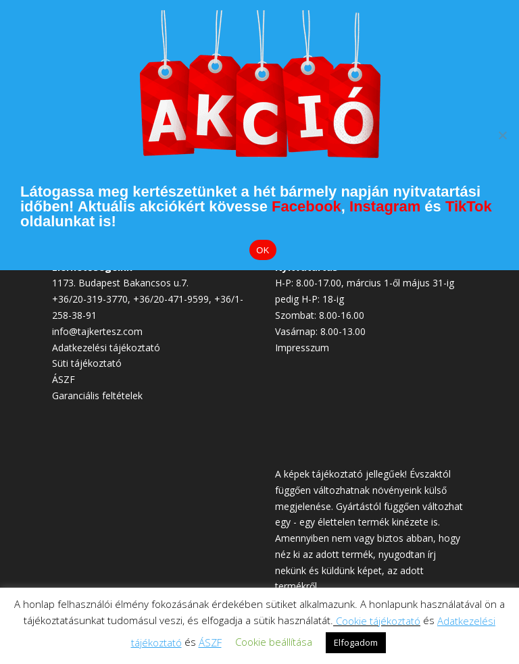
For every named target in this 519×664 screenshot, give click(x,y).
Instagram (384, 206)
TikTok (468, 206)
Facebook (306, 206)
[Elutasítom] (502, 135)
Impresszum (302, 347)
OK (262, 250)
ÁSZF (63, 379)
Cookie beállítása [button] (273, 641)
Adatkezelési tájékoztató (106, 347)
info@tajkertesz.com (97, 331)
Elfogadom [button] (356, 642)
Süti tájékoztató (87, 363)
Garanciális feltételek (97, 395)
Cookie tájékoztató (378, 621)
